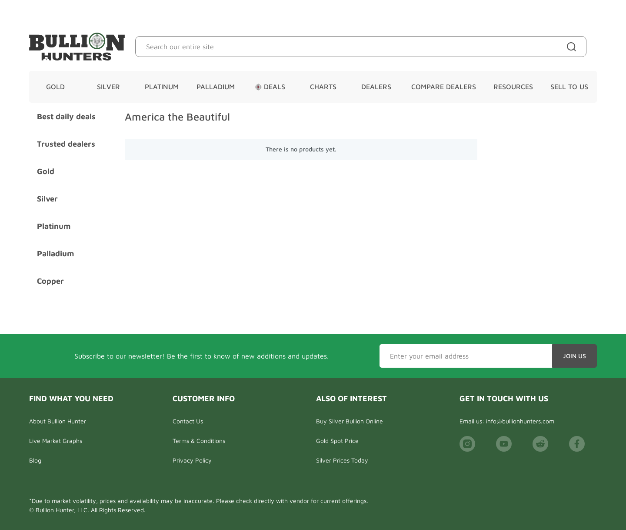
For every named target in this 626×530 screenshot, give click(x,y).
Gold (55, 87)
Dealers (376, 87)
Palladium (215, 87)
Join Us (574, 355)
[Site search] (573, 46)
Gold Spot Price (337, 440)
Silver (108, 87)
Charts (323, 87)
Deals (270, 87)
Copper (50, 280)
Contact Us (188, 421)
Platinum (162, 87)
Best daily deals (66, 116)
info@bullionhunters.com (520, 421)
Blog (35, 460)
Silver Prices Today (342, 460)
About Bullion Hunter (57, 421)
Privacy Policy (192, 460)
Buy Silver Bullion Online (349, 421)
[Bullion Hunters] (77, 46)
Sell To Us (569, 87)
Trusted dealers (66, 143)
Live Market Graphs (55, 440)
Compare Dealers (443, 87)
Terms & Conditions (199, 440)
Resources (513, 87)
